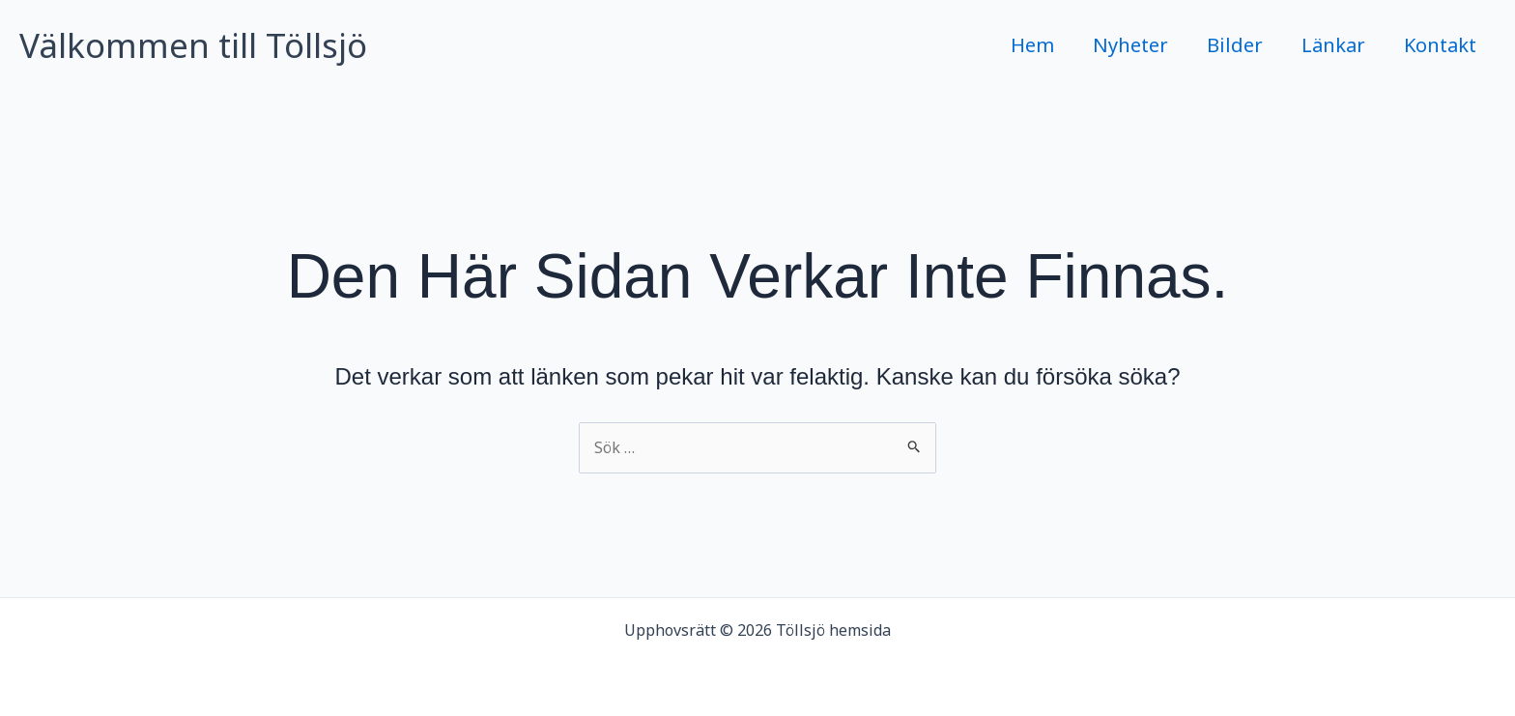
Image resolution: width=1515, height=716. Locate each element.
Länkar (1333, 45)
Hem (1032, 45)
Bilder (1235, 45)
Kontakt (1440, 45)
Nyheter (1130, 45)
